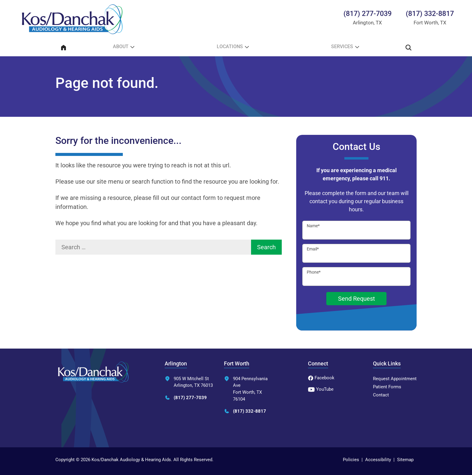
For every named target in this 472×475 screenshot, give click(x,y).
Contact (381, 395)
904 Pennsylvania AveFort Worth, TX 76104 (246, 389)
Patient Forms (387, 387)
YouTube (321, 389)
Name (313, 225)
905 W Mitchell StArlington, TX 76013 (189, 382)
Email (313, 249)
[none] (123, 47)
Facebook (321, 377)
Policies (351, 459)
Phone (314, 272)
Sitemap (405, 459)
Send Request (356, 298)
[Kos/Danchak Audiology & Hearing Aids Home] (72, 19)
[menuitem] (63, 47)
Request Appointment (395, 378)
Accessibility (378, 459)
